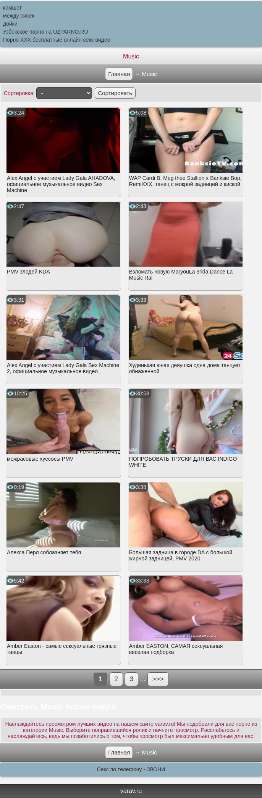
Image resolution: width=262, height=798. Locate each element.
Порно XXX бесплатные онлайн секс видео (56, 40)
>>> (158, 679)
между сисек (18, 16)
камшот (12, 8)
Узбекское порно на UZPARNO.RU (45, 32)
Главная (119, 74)
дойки (10, 24)
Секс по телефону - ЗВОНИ (131, 769)
